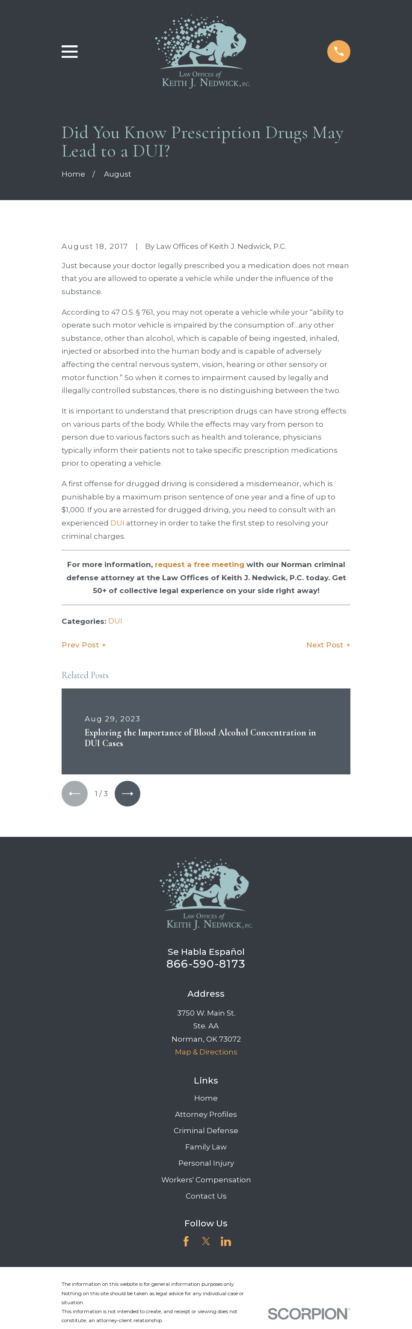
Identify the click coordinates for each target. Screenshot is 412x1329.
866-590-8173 (206, 964)
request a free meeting (199, 564)
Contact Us (206, 1196)
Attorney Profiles (206, 1114)
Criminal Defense (206, 1131)
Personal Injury (206, 1164)
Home (206, 1098)
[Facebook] (186, 1242)
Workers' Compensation (206, 1180)
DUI (117, 523)
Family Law (206, 1147)
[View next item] (129, 794)
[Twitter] (206, 1242)
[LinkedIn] (226, 1242)
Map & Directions (206, 1052)
